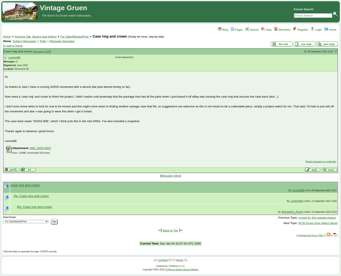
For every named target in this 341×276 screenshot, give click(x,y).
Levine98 (14, 57)
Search (252, 29)
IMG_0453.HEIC (40, 148)
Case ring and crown (18, 51)
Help (266, 29)
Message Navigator (62, 41)
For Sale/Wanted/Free (74, 36)
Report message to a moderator (321, 161)
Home (330, 29)
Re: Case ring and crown (31, 196)
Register (300, 29)
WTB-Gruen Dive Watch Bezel (318, 223)
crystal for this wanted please (317, 217)
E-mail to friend (13, 45)
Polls (43, 41)
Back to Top (170, 230)
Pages (237, 29)
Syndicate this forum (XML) (311, 235)
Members (282, 29)
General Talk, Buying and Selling (35, 36)
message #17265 (42, 51)
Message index (170, 175)
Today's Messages (24, 41)
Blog (223, 29)
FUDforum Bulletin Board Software (181, 269)
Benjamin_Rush (292, 211)
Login (316, 29)
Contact (163, 260)
